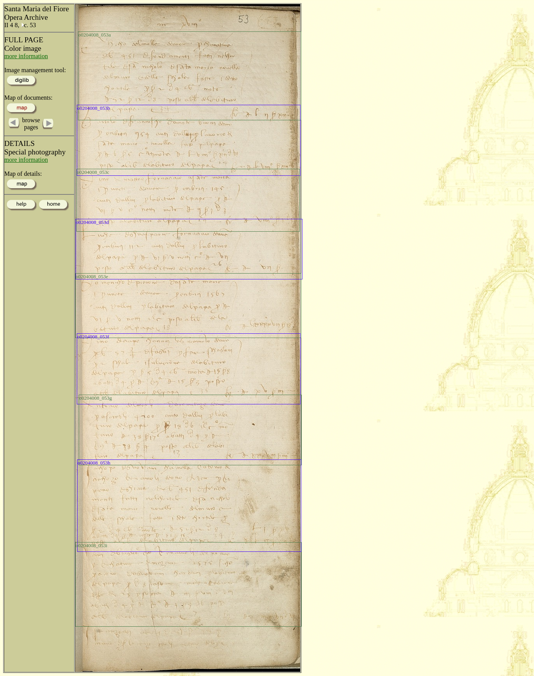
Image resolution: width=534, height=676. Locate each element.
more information (26, 56)
